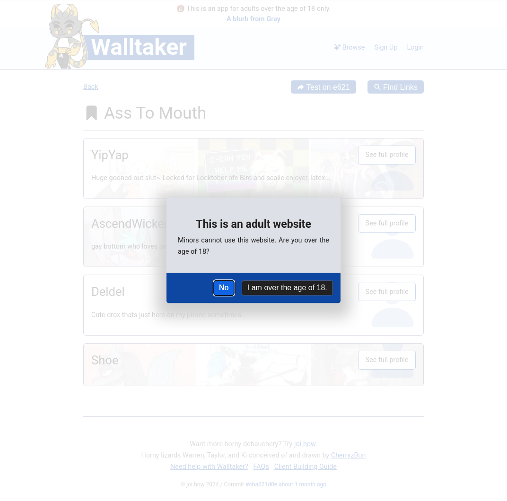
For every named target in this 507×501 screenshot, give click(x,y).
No (223, 288)
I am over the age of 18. (287, 288)
